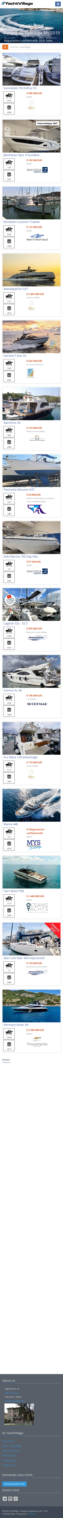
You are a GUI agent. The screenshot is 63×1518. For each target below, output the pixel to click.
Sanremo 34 (12, 423)
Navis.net (31, 1514)
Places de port (9, 1455)
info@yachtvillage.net (14, 1400)
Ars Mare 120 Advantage (21, 757)
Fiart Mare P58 (14, 891)
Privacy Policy (8, 1465)
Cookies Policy (9, 1460)
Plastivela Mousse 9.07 (19, 489)
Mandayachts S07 (16, 289)
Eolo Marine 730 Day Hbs (21, 556)
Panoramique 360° (47, 123)
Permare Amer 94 (16, 1025)
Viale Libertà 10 (11, 1392)
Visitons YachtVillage (12, 1445)
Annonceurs (8, 1441)
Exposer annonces (11, 1450)
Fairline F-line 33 (15, 356)
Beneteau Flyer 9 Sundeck (21, 155)
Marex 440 (11, 824)
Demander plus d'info (14, 1484)
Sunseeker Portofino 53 (20, 88)
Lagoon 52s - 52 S (16, 623)
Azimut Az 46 (13, 690)
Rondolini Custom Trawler (22, 222)
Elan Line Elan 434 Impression (24, 958)
